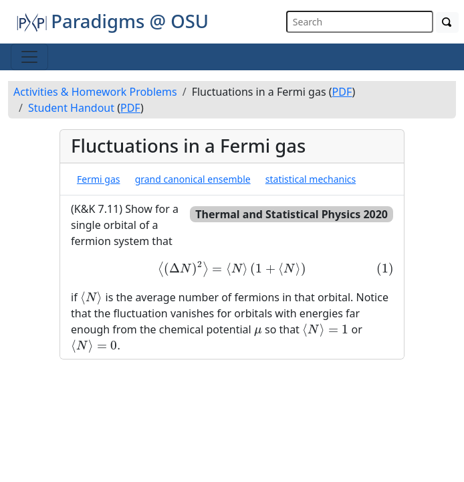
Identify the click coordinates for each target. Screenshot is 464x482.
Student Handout (71, 107)
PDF (342, 91)
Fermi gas (98, 179)
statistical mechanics (310, 179)
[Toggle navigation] (29, 57)
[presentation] (232, 269)
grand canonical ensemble (193, 179)
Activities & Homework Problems (95, 91)
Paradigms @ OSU (112, 21)
